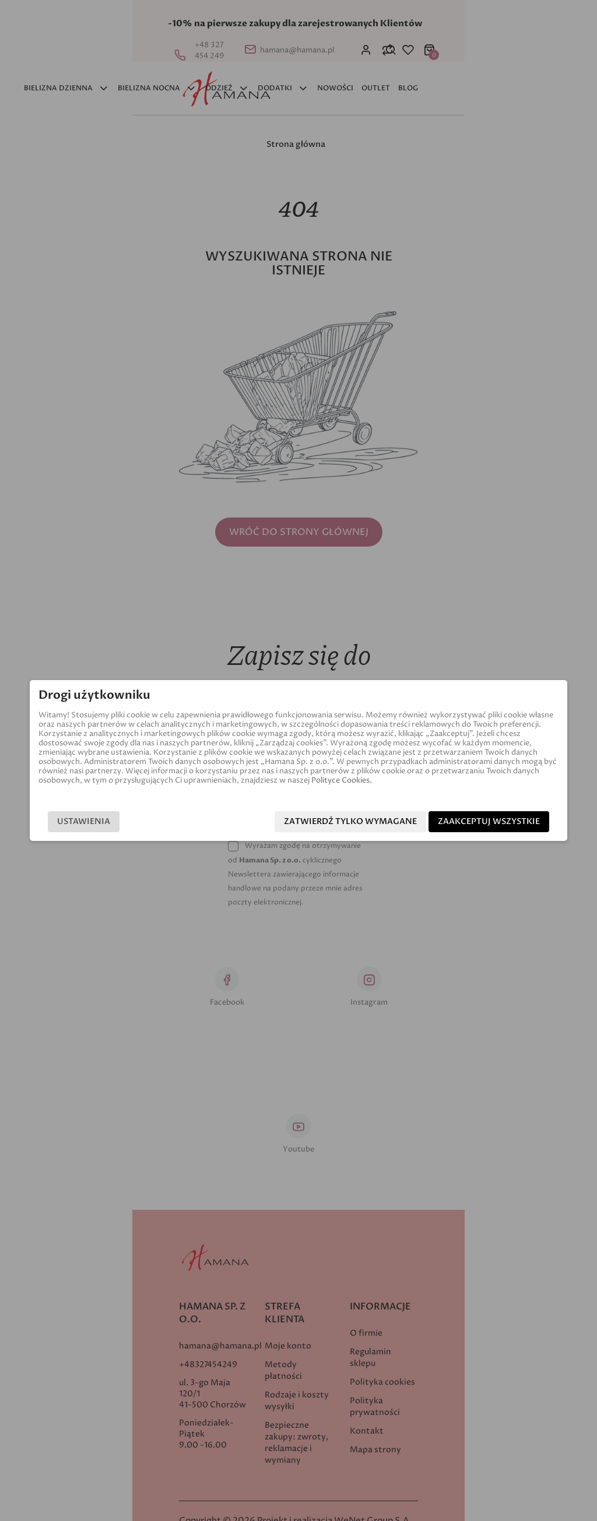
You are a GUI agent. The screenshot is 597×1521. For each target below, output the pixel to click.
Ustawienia (67, 822)
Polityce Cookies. (53, 780)
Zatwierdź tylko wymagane (366, 822)
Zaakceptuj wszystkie (505, 822)
